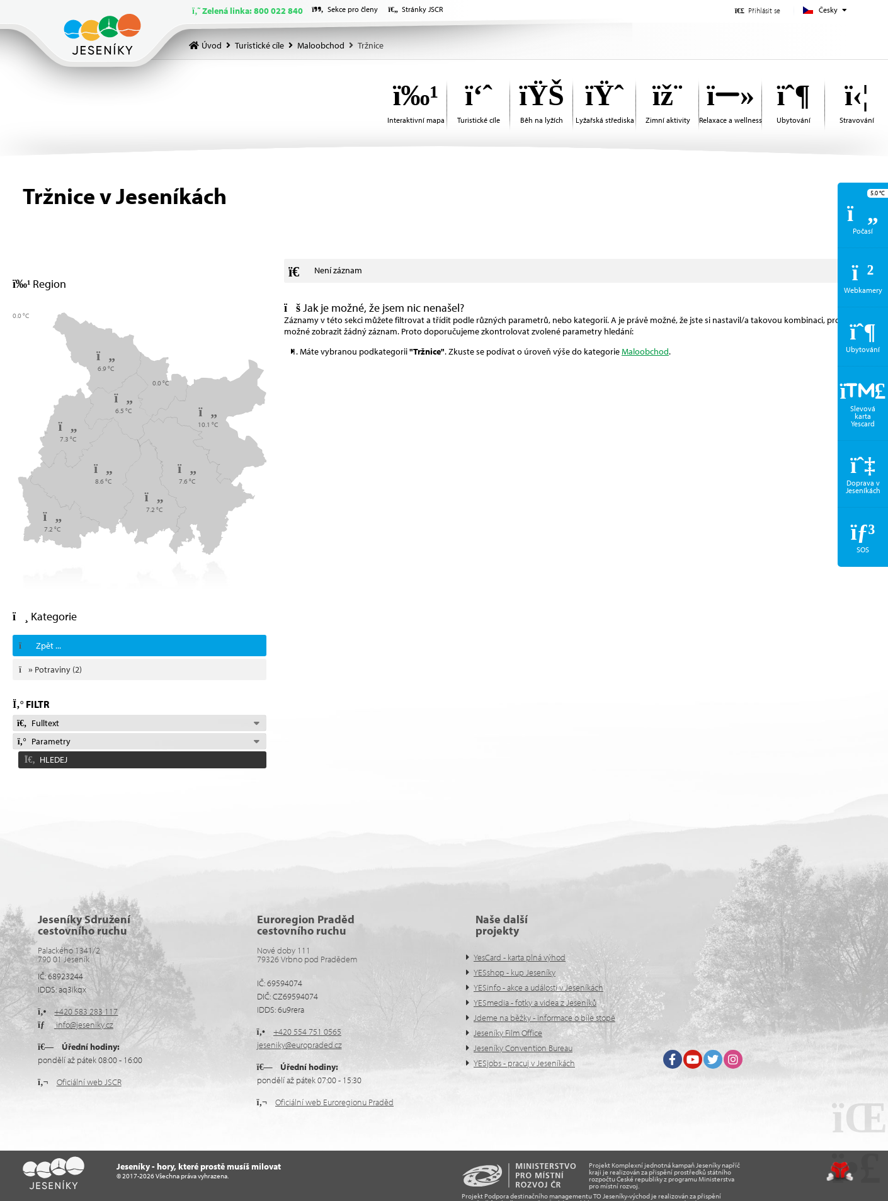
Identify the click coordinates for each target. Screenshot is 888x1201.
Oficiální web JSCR (89, 1082)
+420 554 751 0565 (307, 1031)
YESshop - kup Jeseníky (514, 972)
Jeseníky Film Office (508, 1033)
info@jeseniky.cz (83, 1024)
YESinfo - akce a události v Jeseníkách (538, 987)
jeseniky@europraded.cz (299, 1044)
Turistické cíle (259, 45)
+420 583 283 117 (86, 1011)
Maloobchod (320, 45)
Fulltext (37, 723)
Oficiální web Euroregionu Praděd (334, 1102)
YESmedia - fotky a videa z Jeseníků (535, 1002)
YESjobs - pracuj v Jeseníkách (524, 1063)
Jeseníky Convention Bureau (523, 1048)
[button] (757, 10)
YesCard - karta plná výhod (520, 957)
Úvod (102, 34)
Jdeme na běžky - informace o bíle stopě (544, 1017)
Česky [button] (828, 9)
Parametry (43, 741)
